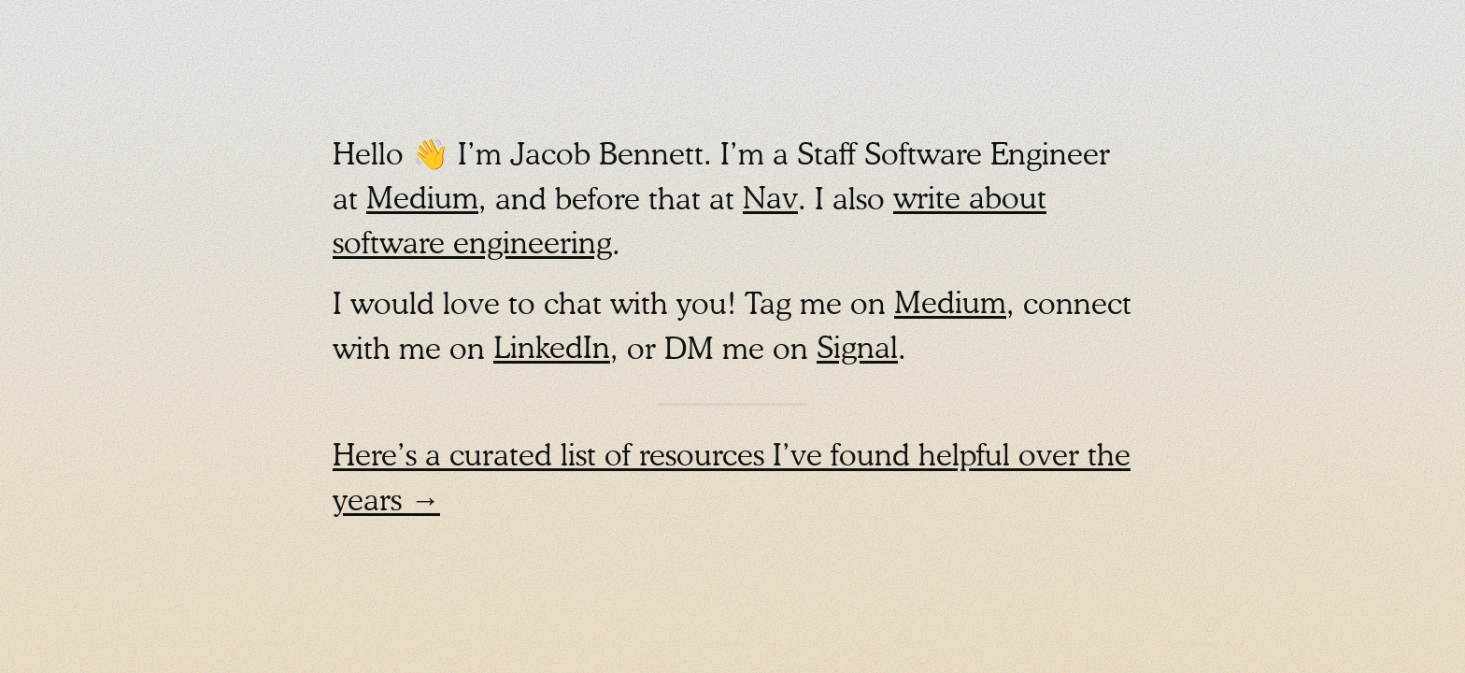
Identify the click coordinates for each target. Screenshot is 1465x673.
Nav (770, 201)
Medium (422, 201)
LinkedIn (551, 350)
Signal (857, 350)
